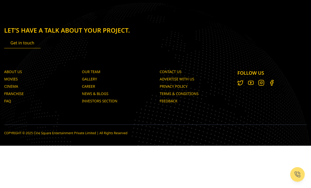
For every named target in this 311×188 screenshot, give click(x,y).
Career (88, 86)
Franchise (14, 93)
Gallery (89, 79)
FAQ (7, 100)
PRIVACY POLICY (174, 86)
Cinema (11, 86)
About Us (13, 71)
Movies (11, 79)
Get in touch (22, 43)
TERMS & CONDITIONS (179, 93)
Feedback (168, 100)
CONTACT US (171, 71)
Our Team (91, 71)
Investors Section (99, 100)
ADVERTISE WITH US (177, 79)
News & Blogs (95, 93)
